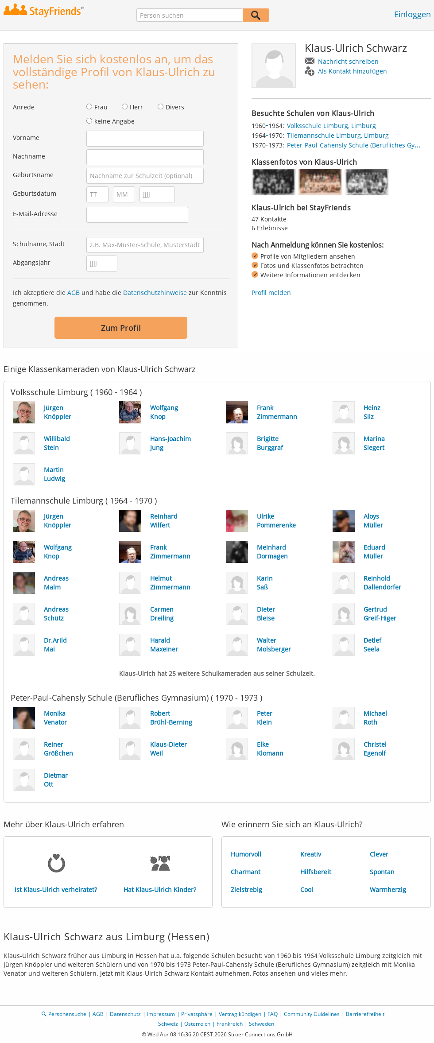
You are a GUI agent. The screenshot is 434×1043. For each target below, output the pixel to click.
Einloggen (412, 14)
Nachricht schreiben (348, 61)
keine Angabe (114, 121)
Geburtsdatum (34, 193)
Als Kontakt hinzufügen (352, 71)
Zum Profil (121, 327)
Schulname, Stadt (39, 244)
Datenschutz (125, 1014)
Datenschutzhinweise (155, 292)
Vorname (26, 137)
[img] (274, 182)
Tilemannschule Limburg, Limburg (338, 135)
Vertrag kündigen (240, 1014)
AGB (73, 292)
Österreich (197, 1023)
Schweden (261, 1023)
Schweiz (168, 1023)
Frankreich (230, 1023)
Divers (175, 107)
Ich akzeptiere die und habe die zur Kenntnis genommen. (120, 297)
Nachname (29, 156)
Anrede (24, 107)
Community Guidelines (312, 1014)
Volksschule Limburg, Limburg (331, 125)
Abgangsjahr (31, 262)
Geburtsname (33, 175)
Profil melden (271, 292)
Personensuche (67, 1014)
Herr (136, 107)
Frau (101, 107)
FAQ (272, 1014)
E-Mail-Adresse (35, 213)
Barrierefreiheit (365, 1014)
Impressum (161, 1014)
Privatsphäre (197, 1014)
